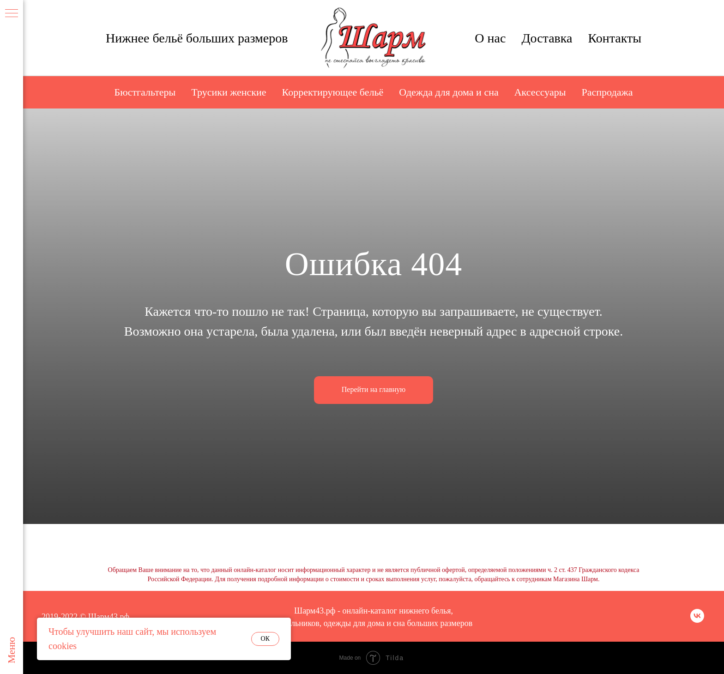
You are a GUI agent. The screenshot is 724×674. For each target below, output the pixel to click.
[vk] (697, 620)
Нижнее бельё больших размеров (197, 38)
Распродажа (607, 92)
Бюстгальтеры (145, 92)
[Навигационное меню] (11, 13)
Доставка (546, 38)
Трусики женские (228, 92)
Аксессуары (540, 92)
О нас (490, 38)
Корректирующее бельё (333, 92)
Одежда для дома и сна (448, 92)
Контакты (614, 38)
